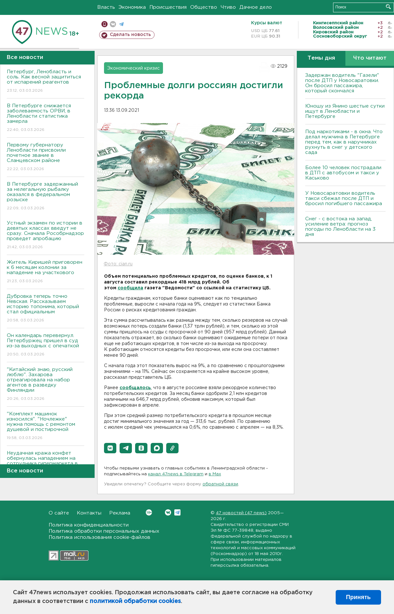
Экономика (132, 7)
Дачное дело (255, 7)
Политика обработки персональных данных (104, 531)
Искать (388, 6)
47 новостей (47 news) (241, 513)
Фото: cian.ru (118, 264)
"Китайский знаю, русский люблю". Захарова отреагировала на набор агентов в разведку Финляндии (45, 384)
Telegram (177, 512)
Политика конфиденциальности (89, 525)
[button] (110, 448)
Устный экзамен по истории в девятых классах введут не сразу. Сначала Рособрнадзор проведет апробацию (45, 235)
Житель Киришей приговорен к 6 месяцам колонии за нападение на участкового (45, 272)
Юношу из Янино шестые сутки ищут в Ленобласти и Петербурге (345, 111)
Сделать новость (130, 35)
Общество (203, 7)
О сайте (59, 513)
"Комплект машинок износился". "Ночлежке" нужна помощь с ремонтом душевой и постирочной (45, 426)
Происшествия (168, 7)
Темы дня (321, 58)
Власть (106, 7)
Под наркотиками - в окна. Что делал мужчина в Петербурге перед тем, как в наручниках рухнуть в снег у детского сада (344, 142)
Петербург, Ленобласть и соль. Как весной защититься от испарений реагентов (45, 81)
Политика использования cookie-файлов (99, 537)
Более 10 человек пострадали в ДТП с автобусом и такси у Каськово (343, 173)
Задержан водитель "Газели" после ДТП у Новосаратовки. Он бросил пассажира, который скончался (342, 83)
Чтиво (228, 7)
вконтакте (113, 24)
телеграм (121, 24)
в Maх (215, 474)
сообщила (130, 288)
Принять (358, 597)
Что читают (370, 58)
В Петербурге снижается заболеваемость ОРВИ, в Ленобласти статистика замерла (45, 118)
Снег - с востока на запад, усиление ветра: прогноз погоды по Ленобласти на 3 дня (340, 227)
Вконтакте (149, 512)
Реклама (119, 513)
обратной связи (220, 484)
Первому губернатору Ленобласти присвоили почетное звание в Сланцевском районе (45, 157)
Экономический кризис (133, 68)
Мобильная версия (104, 24)
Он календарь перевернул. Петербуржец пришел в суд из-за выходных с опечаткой (45, 345)
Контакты (89, 513)
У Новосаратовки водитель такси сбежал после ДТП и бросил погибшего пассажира (343, 198)
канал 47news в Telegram (175, 474)
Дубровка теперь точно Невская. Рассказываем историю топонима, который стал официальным (45, 308)
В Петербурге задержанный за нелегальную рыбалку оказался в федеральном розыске (45, 196)
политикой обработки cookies (135, 601)
